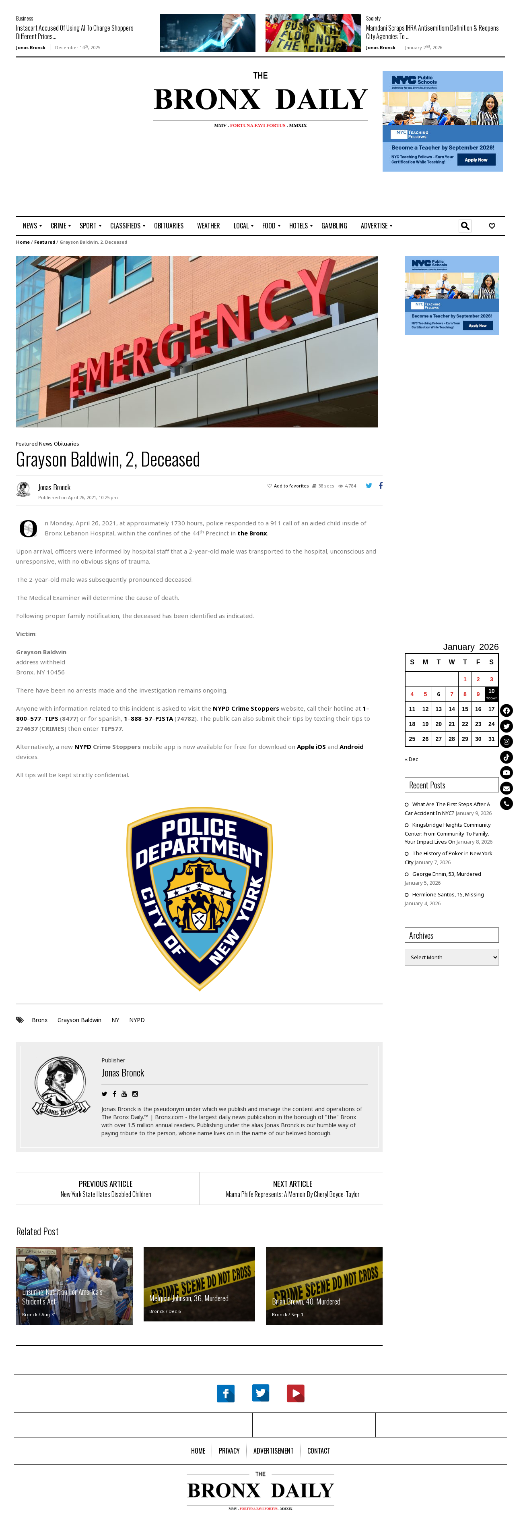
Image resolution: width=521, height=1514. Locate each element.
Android (352, 746)
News (46, 443)
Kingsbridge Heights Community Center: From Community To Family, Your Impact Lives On (448, 833)
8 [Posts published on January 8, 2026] (465, 694)
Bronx (39, 1019)
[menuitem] (30, 226)
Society (373, 18)
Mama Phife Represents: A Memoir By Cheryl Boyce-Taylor (293, 1194)
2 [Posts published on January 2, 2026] (478, 679)
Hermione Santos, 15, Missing (448, 894)
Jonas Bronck (30, 47)
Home (23, 242)
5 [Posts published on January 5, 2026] (425, 694)
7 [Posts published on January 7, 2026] (451, 694)
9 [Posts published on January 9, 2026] (478, 694)
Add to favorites (291, 486)
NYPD (137, 1019)
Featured (44, 242)
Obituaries (66, 443)
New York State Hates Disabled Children (106, 1194)
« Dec (411, 758)
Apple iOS (311, 746)
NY (115, 1019)
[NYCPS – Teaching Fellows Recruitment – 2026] (443, 120)
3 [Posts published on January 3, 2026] (491, 679)
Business (24, 18)
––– (148, 718)
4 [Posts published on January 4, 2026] (412, 694)
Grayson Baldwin (79, 1019)
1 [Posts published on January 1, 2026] (465, 679)
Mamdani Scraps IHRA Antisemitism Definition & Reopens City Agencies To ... (432, 32)
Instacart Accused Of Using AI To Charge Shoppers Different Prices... (75, 32)
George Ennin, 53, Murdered (446, 873)
